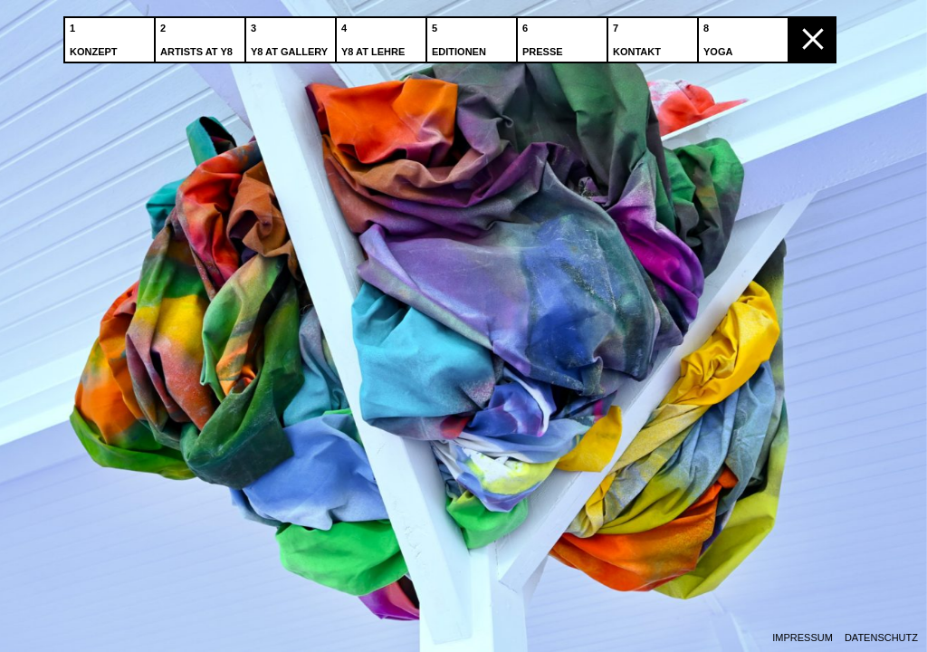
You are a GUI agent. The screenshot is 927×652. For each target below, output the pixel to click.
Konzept (95, 35)
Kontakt (639, 35)
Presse (544, 35)
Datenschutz (881, 638)
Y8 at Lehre (374, 35)
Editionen (461, 35)
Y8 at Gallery (291, 35)
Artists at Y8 (198, 35)
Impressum (802, 638)
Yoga (719, 35)
